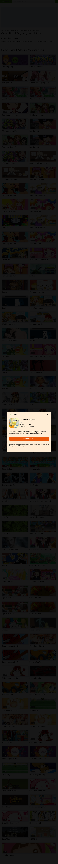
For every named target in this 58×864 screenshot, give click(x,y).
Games (13, 415)
